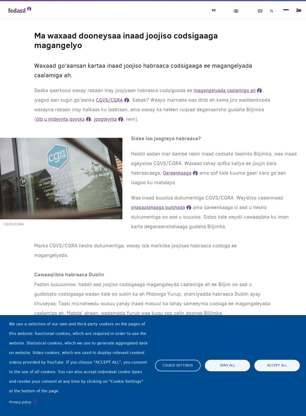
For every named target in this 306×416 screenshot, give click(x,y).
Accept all (277, 365)
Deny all (227, 365)
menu (286, 10)
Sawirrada (229, 11)
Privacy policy (20, 402)
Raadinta (269, 11)
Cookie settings (178, 365)
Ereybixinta (256, 11)
